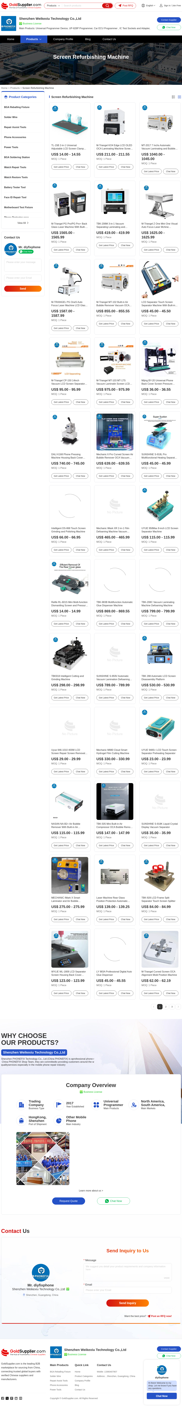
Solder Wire (11, 117)
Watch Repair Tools (15, 167)
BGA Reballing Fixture (17, 107)
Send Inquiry (127, 1303)
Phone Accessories (15, 137)
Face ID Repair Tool (15, 197)
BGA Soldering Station (17, 157)
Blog (77, 1385)
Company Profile (82, 1380)
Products (15, 88)
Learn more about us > (91, 1190)
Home (4, 88)
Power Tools (11, 147)
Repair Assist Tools (15, 127)
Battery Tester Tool (15, 187)
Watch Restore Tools (16, 177)
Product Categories (84, 1376)
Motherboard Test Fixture (18, 207)
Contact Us (80, 1389)
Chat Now (162, 1396)
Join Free (176, 5)
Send (23, 288)
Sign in (167, 5)
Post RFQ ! (159, 1316)
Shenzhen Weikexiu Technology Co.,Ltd (38, 1289)
